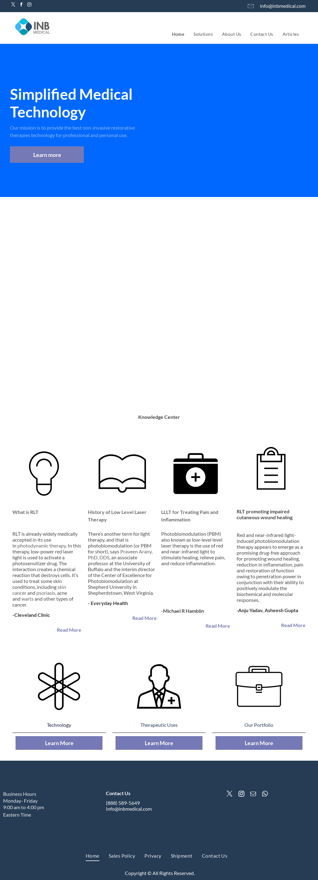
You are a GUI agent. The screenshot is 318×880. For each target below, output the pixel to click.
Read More (69, 630)
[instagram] (29, 5)
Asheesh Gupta (281, 610)
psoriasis (45, 593)
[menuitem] (178, 34)
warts (27, 599)
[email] (253, 795)
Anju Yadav (250, 610)
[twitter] (13, 5)
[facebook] (21, 5)
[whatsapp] (265, 795)
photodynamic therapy (41, 545)
